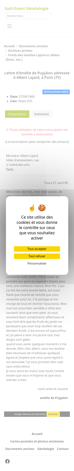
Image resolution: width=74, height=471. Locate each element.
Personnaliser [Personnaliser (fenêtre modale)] (37, 263)
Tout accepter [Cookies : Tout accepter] (37, 249)
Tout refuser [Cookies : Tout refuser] (36, 256)
